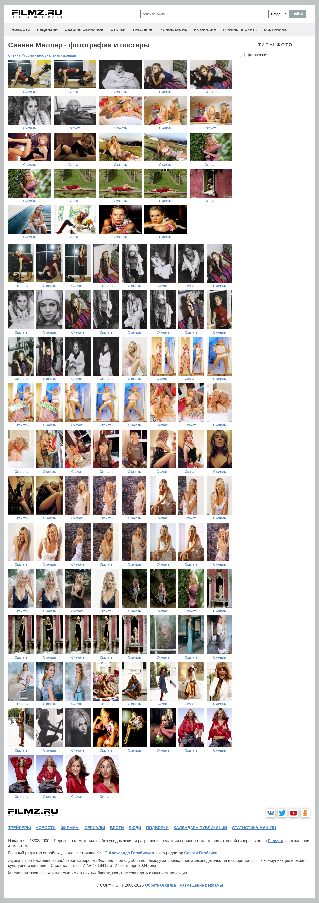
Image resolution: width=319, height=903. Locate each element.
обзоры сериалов (84, 30)
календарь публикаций (200, 828)
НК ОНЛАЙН (205, 30)
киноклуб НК (173, 30)
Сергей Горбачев (200, 853)
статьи (118, 30)
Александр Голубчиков (131, 853)
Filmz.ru (275, 841)
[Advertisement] (277, 143)
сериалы (94, 828)
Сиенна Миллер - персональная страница (42, 55)
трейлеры (143, 30)
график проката (240, 30)
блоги (117, 828)
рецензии (47, 30)
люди (135, 828)
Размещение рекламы (201, 885)
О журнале (275, 30)
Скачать (29, 92)
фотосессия (257, 55)
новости (21, 30)
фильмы (70, 828)
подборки (157, 828)
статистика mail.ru (254, 828)
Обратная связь (160, 885)
